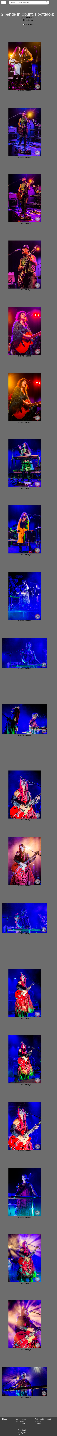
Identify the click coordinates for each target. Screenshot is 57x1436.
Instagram (22, 1432)
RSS (20, 1435)
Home (4, 1419)
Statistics (38, 1421)
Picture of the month (43, 1419)
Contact (38, 1424)
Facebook (22, 1430)
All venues (20, 1424)
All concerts (21, 1419)
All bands (20, 1421)
